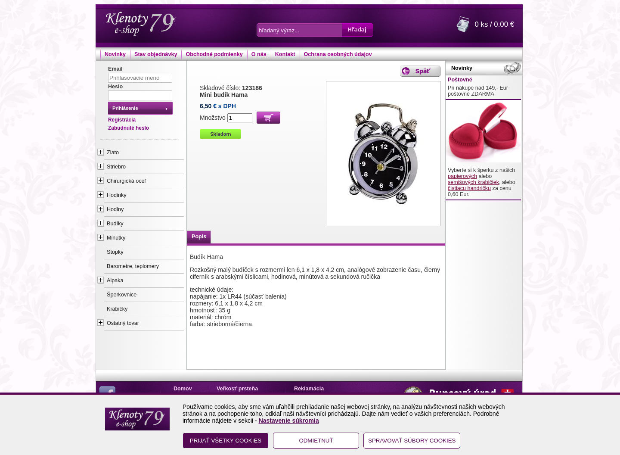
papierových (462, 176)
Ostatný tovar (123, 323)
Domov (183, 389)
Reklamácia (309, 389)
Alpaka (115, 280)
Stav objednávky (155, 54)
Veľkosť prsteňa (237, 389)
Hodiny (115, 209)
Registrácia (122, 120)
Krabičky (117, 309)
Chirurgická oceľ (126, 181)
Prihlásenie (125, 108)
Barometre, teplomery (133, 266)
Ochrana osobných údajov (338, 54)
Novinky (115, 54)
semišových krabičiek (473, 182)
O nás (259, 54)
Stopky (115, 252)
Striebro (116, 167)
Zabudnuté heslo (128, 128)
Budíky (115, 224)
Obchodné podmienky (214, 54)
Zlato (113, 153)
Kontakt (285, 54)
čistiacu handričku (469, 188)
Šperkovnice (121, 295)
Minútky (116, 238)
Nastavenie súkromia (289, 420)
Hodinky (117, 195)
